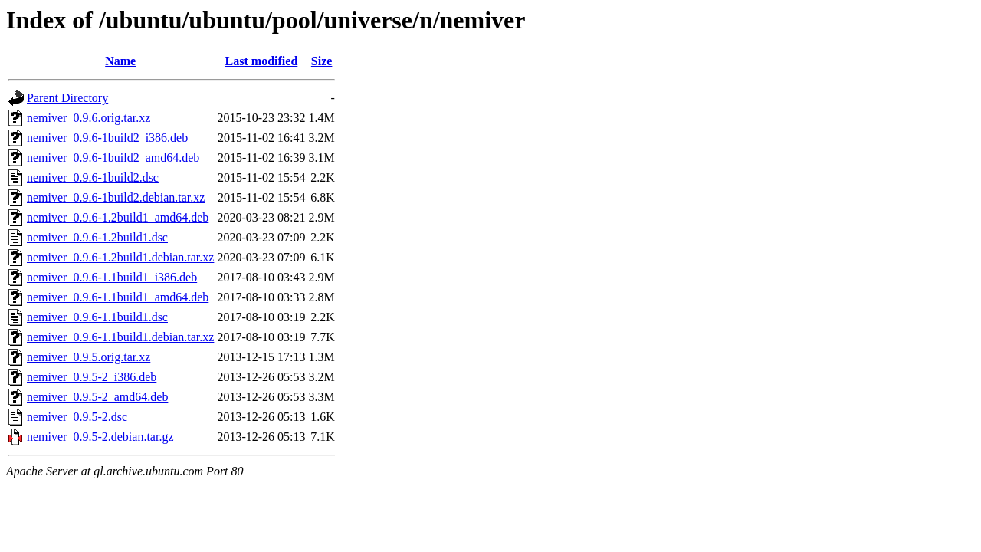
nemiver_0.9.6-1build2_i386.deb (107, 137)
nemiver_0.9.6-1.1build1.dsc (97, 317)
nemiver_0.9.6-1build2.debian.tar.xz (116, 197)
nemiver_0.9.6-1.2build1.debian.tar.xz (120, 257)
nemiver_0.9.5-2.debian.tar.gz (100, 436)
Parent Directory (67, 97)
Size (322, 60)
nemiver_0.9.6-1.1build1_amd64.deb (117, 297)
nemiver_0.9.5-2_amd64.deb (97, 396)
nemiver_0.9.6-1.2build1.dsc (97, 237)
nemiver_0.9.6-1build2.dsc (93, 177)
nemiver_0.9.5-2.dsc (77, 416)
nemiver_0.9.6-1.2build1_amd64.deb (117, 217)
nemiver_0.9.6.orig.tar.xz (88, 117)
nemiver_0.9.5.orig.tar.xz (88, 356)
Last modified (261, 60)
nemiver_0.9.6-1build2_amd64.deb (113, 157)
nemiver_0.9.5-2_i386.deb (91, 376)
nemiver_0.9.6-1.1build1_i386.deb (112, 277)
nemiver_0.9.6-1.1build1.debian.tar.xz (120, 336)
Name (120, 60)
